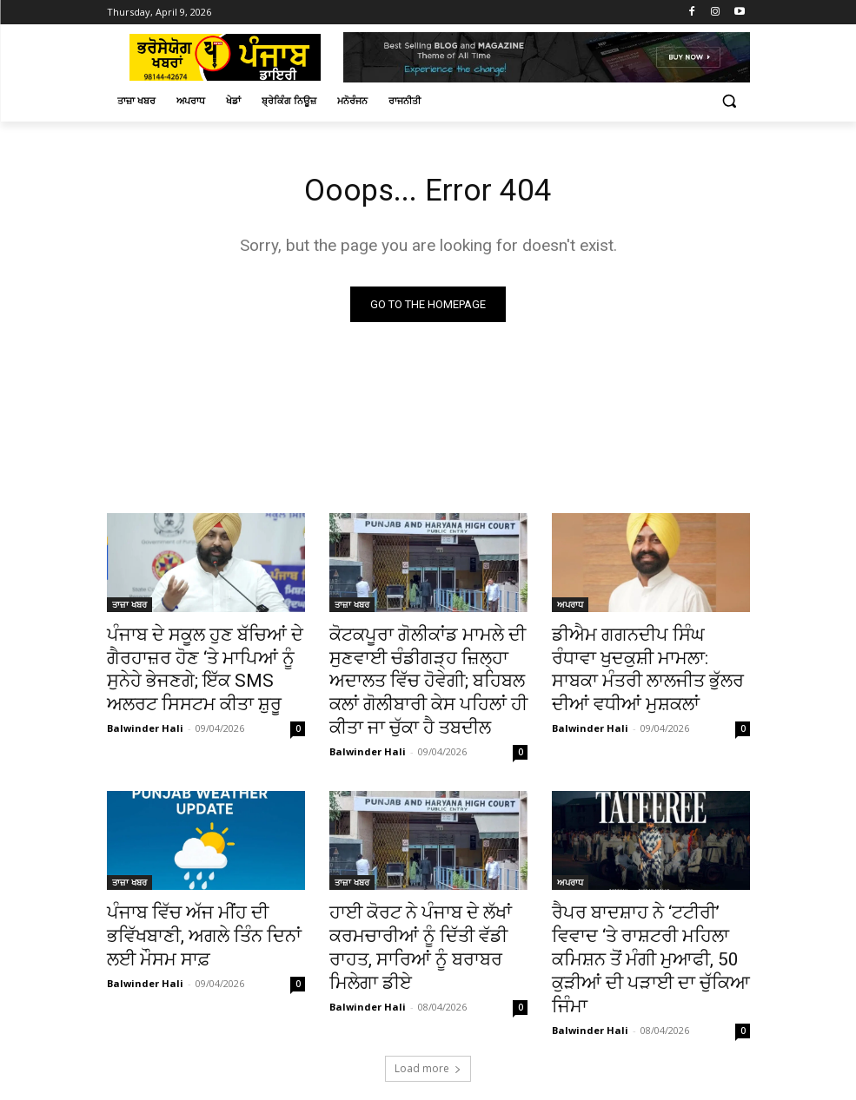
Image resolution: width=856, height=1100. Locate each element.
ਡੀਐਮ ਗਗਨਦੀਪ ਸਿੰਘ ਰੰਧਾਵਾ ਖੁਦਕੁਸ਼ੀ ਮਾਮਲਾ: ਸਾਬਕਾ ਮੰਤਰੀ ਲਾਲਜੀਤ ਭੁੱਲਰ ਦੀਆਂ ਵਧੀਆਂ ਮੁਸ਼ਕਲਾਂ (635, 665)
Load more (428, 1011)
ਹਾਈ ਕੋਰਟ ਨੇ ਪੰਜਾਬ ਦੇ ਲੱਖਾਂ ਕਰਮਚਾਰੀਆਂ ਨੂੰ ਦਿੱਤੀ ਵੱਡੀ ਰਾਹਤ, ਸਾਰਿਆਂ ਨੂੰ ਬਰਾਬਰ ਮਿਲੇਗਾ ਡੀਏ (421, 913)
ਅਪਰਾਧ (570, 608)
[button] (729, 101)
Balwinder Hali (145, 715)
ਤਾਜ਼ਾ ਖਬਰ (129, 608)
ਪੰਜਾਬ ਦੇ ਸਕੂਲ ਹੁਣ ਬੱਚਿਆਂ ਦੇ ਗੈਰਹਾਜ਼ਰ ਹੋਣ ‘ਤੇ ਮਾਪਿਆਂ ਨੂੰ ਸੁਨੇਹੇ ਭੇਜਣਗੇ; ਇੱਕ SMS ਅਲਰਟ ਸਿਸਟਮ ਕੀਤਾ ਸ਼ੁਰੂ (203, 665)
